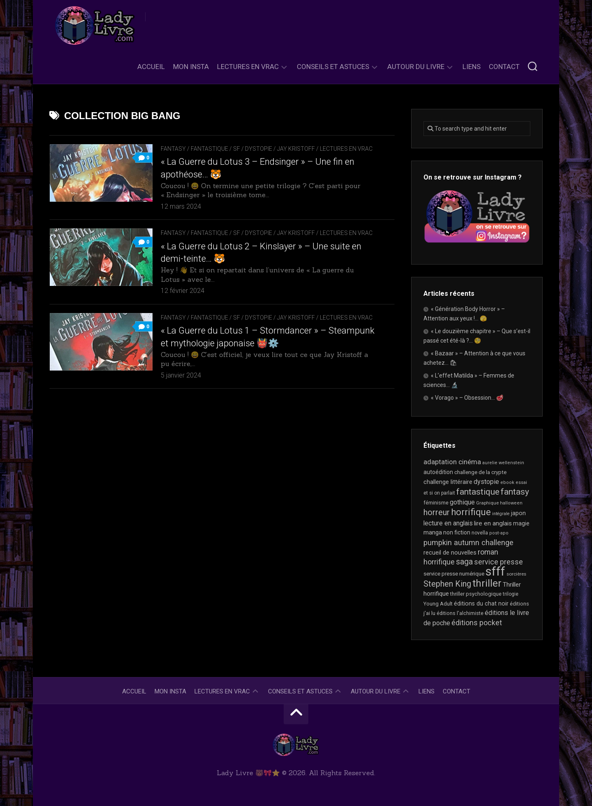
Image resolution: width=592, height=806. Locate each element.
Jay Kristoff (296, 148)
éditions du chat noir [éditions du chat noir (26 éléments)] (481, 603)
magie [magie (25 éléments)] (521, 523)
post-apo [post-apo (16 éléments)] (499, 533)
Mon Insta (191, 66)
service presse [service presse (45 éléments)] (498, 562)
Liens (471, 66)
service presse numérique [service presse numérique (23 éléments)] (453, 574)
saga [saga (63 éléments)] (464, 562)
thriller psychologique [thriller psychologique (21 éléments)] (476, 594)
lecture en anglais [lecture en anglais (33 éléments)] (448, 523)
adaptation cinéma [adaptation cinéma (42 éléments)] (452, 462)
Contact (504, 66)
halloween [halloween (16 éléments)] (511, 503)
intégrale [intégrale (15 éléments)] (501, 513)
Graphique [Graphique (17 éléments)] (487, 503)
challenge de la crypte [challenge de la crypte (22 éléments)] (480, 472)
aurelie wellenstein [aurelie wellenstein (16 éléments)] (503, 462)
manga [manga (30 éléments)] (432, 532)
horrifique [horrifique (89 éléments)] (471, 512)
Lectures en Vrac (248, 66)
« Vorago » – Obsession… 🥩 (467, 397)
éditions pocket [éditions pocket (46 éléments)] (476, 622)
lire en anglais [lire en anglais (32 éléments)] (493, 523)
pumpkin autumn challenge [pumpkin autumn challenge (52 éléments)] (468, 542)
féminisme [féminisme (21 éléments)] (436, 503)
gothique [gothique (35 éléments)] (462, 502)
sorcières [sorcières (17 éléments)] (516, 574)
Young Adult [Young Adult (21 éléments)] (438, 604)
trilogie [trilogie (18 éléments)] (510, 594)
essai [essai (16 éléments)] (521, 482)
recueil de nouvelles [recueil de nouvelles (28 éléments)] (449, 552)
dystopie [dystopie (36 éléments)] (486, 482)
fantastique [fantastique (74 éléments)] (478, 492)
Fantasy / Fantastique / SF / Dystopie (216, 148)
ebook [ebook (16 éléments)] (507, 482)
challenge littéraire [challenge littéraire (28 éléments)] (447, 482)
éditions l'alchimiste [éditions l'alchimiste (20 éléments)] (460, 613)
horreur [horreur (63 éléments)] (436, 512)
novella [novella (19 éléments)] (480, 533)
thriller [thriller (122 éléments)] (487, 583)
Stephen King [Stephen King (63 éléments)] (447, 584)
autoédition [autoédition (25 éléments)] (438, 472)
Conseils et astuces (333, 66)
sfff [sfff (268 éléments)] (495, 571)
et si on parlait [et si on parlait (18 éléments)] (439, 493)
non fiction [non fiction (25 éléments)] (456, 532)
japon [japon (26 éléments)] (518, 513)
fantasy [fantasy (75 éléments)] (515, 492)
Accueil (151, 66)
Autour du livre (415, 66)
